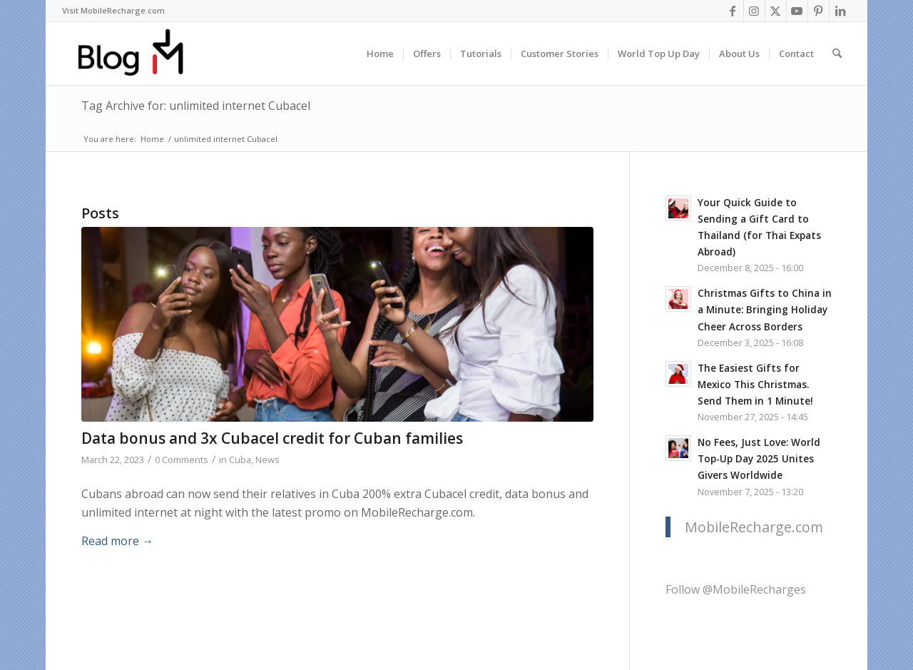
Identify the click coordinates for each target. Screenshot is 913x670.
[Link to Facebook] (733, 10)
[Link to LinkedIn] (840, 10)
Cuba (240, 459)
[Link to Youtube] (797, 10)
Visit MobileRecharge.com (113, 10)
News (267, 459)
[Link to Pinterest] (818, 10)
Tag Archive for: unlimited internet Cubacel (195, 105)
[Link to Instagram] (754, 10)
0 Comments (181, 459)
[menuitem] (113, 10)
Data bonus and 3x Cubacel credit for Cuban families (272, 438)
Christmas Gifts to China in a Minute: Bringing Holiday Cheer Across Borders (765, 309)
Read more (117, 541)
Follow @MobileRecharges (735, 589)
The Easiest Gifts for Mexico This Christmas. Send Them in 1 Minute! (755, 384)
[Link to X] (775, 10)
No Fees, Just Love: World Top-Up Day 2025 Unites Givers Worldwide (759, 458)
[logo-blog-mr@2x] (138, 53)
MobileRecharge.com (754, 527)
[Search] (837, 53)
